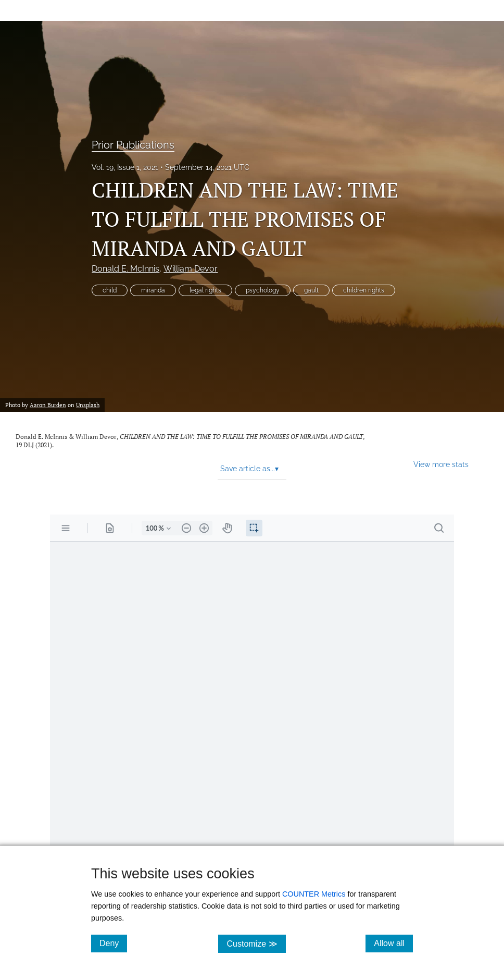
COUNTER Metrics (314, 894)
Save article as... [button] (249, 468)
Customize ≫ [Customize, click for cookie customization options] (255, 943)
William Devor (190, 269)
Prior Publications (133, 145)
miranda (153, 290)
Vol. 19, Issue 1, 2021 (125, 167)
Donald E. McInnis (125, 269)
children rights (363, 290)
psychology (263, 290)
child (110, 290)
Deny (113, 943)
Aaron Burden (48, 405)
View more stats (441, 464)
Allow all (393, 943)
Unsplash (87, 405)
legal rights (205, 290)
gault (311, 290)
